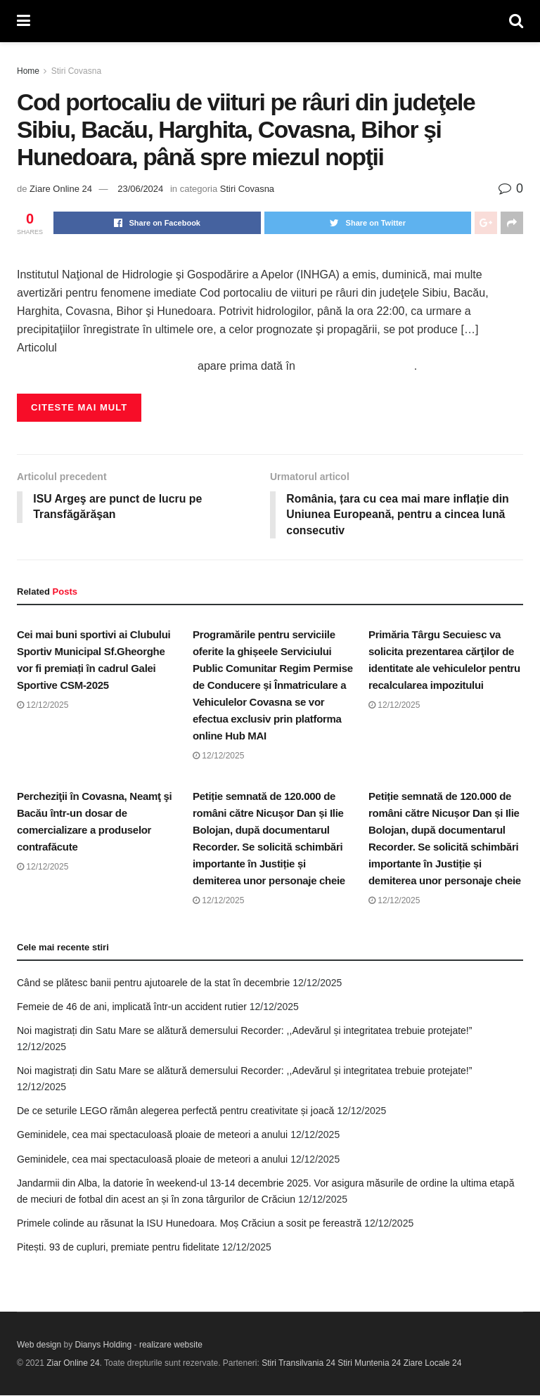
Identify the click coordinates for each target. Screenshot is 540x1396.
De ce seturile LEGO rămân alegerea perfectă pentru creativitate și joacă (175, 1111)
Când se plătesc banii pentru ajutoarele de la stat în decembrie (153, 982)
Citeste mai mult (79, 407)
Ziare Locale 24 (433, 1364)
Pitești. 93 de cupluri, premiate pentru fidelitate (118, 1247)
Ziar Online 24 (72, 1364)
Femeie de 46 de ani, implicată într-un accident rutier (132, 1007)
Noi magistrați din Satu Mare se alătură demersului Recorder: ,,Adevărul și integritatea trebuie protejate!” (244, 1031)
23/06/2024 (140, 188)
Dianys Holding (103, 1345)
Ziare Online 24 (61, 188)
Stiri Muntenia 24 (369, 1364)
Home (28, 71)
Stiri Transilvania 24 (298, 1364)
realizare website (170, 1345)
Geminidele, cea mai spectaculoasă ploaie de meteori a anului (152, 1135)
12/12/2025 (42, 706)
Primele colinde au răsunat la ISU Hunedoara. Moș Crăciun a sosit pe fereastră (189, 1223)
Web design (39, 1345)
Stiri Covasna (76, 71)
